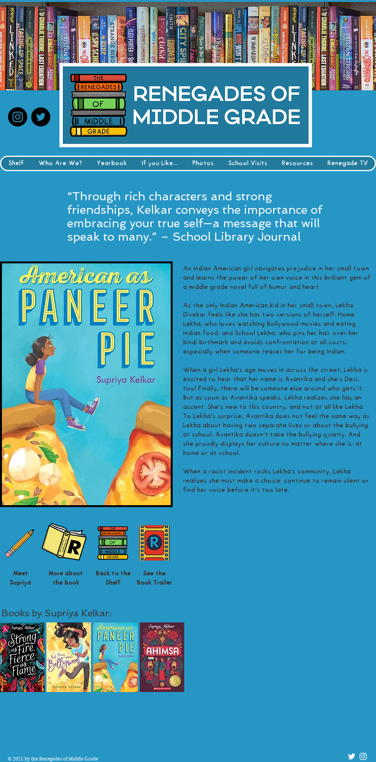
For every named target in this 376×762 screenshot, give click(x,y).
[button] (22, 657)
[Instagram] (17, 116)
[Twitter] (40, 116)
